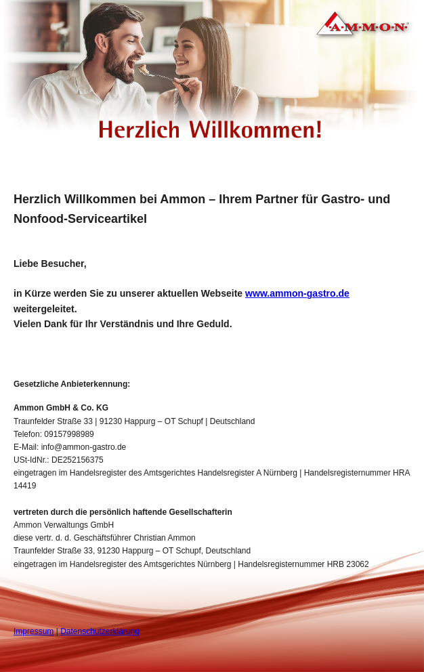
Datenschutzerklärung (100, 631)
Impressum (34, 631)
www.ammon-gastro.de (297, 293)
